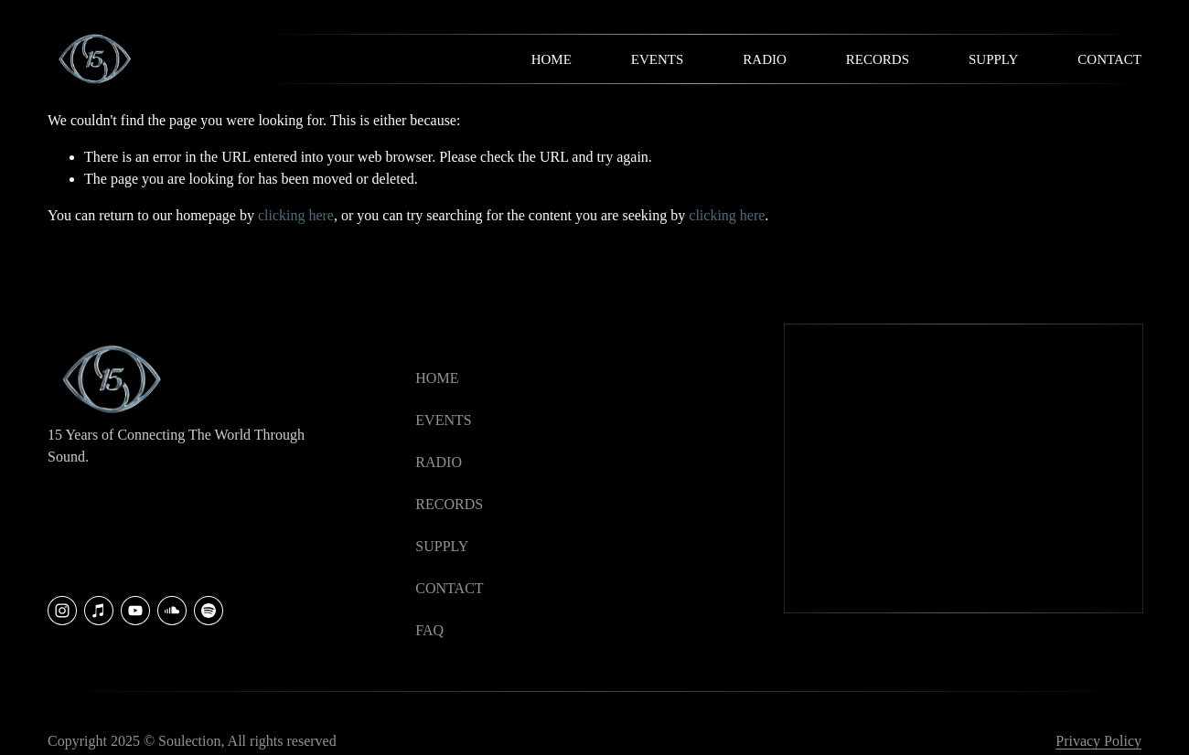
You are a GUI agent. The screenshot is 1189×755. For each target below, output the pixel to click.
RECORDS (449, 504)
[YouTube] (135, 610)
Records (877, 59)
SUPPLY (441, 546)
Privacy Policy (1098, 741)
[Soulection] (208, 610)
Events (657, 59)
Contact (1109, 59)
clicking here (296, 215)
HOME (436, 378)
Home (551, 59)
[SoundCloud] (172, 610)
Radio (765, 59)
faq (429, 630)
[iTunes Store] (98, 610)
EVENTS (443, 420)
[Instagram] (62, 610)
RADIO (438, 462)
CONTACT (449, 588)
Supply (993, 59)
